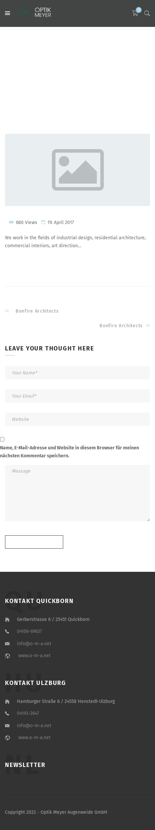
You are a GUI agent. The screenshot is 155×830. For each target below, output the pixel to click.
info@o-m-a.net (34, 643)
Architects (94, 74)
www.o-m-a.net (34, 655)
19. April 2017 (61, 222)
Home (51, 74)
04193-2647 (28, 713)
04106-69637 (30, 631)
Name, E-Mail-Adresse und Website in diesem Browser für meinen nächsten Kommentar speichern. (69, 452)
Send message (34, 542)
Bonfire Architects (37, 311)
